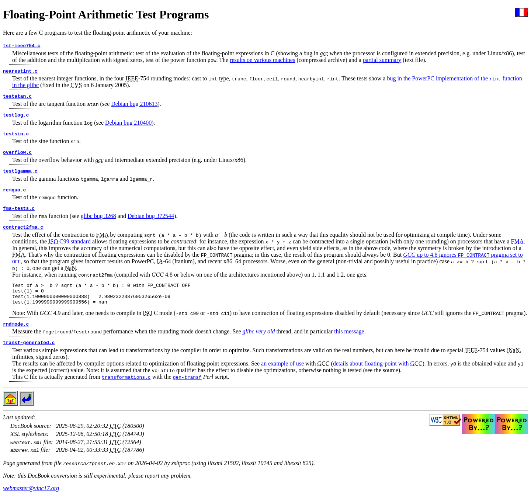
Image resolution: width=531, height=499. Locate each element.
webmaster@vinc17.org (31, 492)
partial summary (382, 60)
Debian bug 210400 (128, 122)
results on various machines (262, 60)
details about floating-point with (378, 368)
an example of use (282, 368)
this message (349, 336)
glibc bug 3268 (98, 216)
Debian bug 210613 (134, 104)
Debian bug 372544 (151, 216)
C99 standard (69, 241)
